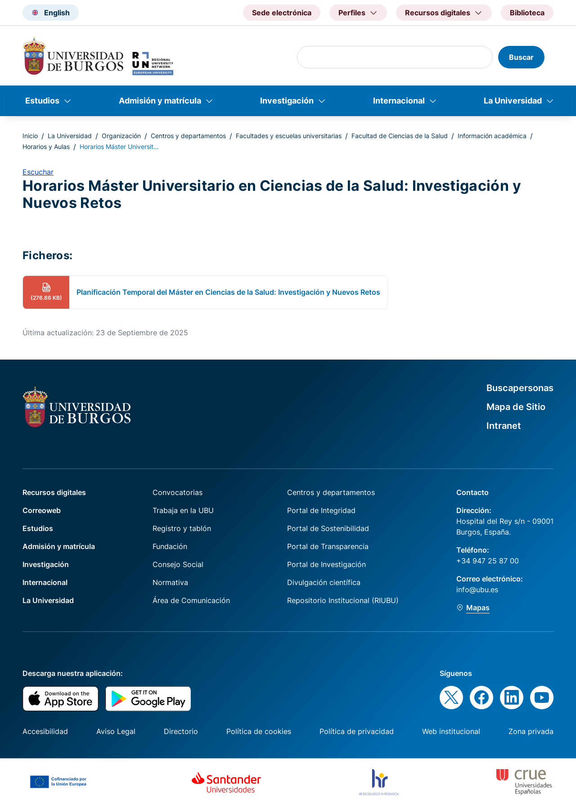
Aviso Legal (115, 731)
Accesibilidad (45, 731)
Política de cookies (258, 731)
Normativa (170, 582)
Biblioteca (527, 12)
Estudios (42, 100)
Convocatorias (177, 492)
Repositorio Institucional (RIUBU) (343, 600)
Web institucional (451, 731)
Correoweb (41, 510)
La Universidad (513, 100)
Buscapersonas (520, 388)
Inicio (30, 136)
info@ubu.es (477, 589)
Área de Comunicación (191, 600)
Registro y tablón (182, 528)
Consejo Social (178, 564)
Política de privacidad (357, 731)
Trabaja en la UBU (183, 510)
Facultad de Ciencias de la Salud (399, 136)
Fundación (170, 546)
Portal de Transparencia (328, 546)
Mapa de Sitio (515, 406)
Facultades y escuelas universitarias (289, 136)
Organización (121, 136)
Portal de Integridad (321, 510)
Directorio (181, 731)
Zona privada (531, 731)
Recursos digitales (54, 492)
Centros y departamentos (188, 136)
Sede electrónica (281, 12)
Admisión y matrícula (160, 100)
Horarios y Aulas (46, 146)
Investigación (287, 100)
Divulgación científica (323, 582)
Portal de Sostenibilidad (328, 528)
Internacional (399, 100)
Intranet (503, 425)
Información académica (492, 136)
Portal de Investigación (326, 564)
